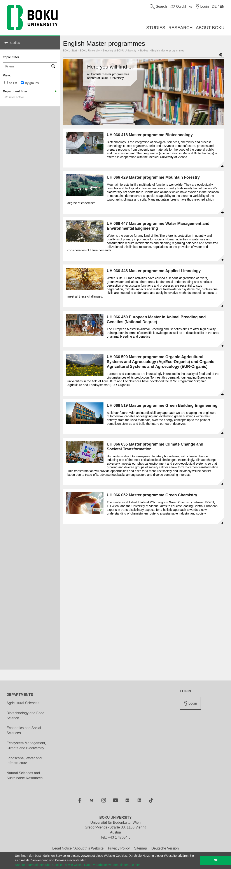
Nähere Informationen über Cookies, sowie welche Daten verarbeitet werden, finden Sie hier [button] (77, 865)
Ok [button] (216, 860)
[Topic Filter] (30, 66)
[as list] (6, 82)
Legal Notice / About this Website (78, 848)
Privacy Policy (119, 848)
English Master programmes (167, 50)
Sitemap (140, 848)
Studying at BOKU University (119, 50)
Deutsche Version (165, 848)
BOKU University (90, 50)
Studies (15, 42)
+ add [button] (56, 91)
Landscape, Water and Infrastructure (24, 760)
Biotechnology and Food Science (25, 715)
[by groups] (22, 82)
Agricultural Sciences (23, 703)
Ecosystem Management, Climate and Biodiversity (26, 745)
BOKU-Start (70, 50)
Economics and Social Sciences (24, 730)
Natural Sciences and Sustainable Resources (25, 775)
